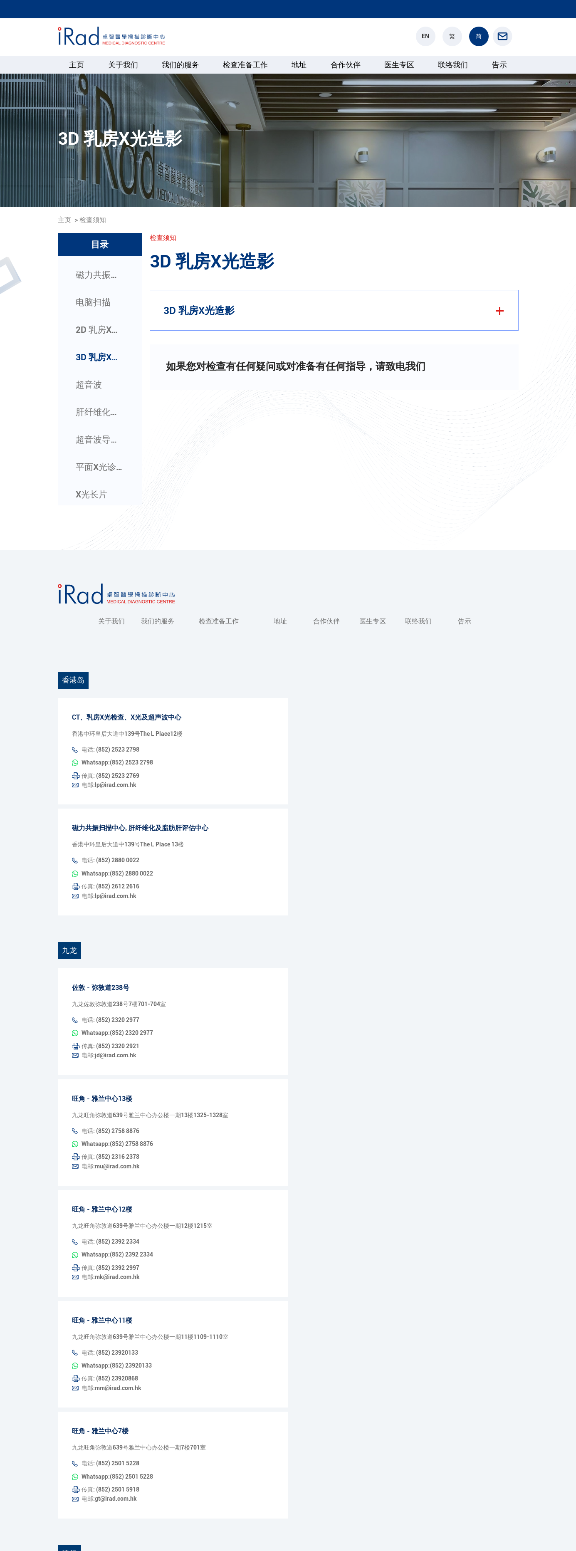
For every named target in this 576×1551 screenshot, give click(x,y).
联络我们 (453, 64)
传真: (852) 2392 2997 (110, 1162)
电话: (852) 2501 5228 (110, 1324)
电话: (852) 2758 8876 (110, 1061)
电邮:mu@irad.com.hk (212, 1074)
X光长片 (91, 495)
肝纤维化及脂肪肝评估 (100, 412)
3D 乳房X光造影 (100, 357)
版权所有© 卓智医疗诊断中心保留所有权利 (113, 1533)
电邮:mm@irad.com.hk (213, 1250)
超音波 (89, 385)
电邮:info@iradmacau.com (218, 1474)
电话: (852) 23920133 (110, 1237)
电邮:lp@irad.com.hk (210, 762)
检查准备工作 (245, 64)
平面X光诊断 (100, 467)
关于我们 (123, 64)
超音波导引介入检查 (100, 440)
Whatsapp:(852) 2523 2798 (219, 749)
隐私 (479, 1533)
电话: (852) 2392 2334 (110, 1149)
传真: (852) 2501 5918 (110, 1337)
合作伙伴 (346, 64)
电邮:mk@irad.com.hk (212, 1162)
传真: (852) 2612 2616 (110, 850)
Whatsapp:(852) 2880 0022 (219, 837)
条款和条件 (504, 1533)
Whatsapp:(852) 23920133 (218, 1237)
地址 (299, 64)
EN (425, 36)
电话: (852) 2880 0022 (110, 837)
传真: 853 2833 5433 (108, 1474)
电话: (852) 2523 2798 (110, 749)
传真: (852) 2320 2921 (110, 986)
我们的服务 (180, 64)
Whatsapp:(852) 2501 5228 (219, 1324)
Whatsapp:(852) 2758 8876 (219, 1061)
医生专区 (399, 64)
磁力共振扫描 (100, 275)
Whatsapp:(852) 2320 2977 (219, 973)
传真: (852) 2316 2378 (110, 1074)
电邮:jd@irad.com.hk (210, 986)
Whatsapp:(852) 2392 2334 (219, 1149)
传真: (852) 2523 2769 (110, 762)
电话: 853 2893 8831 (108, 1461)
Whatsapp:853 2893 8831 (217, 1461)
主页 (76, 64)
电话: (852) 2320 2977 (110, 973)
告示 (499, 64)
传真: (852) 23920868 (110, 1250)
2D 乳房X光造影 (100, 330)
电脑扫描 (93, 302)
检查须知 (92, 220)
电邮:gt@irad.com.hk (211, 1337)
